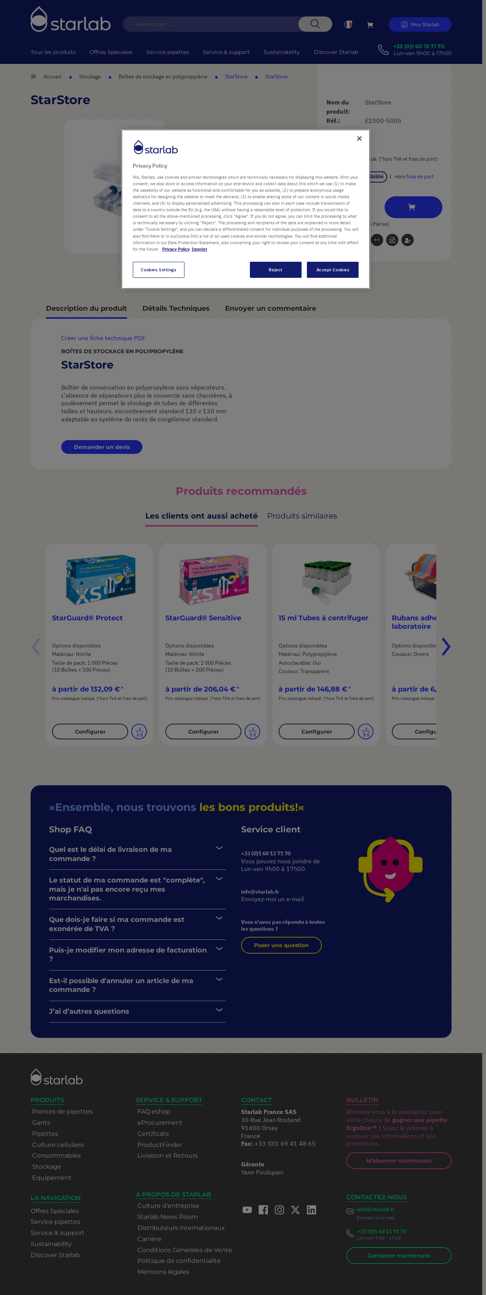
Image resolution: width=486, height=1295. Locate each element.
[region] (245, 209)
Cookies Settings (158, 269)
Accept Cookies (332, 269)
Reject (275, 269)
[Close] (359, 138)
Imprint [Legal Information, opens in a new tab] (199, 249)
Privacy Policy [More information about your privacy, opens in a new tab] (176, 249)
